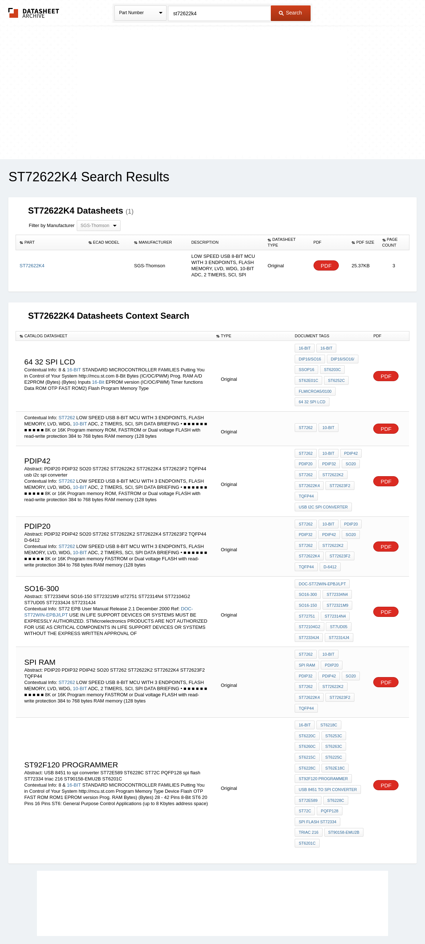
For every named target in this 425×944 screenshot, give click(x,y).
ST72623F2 (339, 477)
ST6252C (335, 377)
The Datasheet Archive (33, 13)
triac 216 (308, 788)
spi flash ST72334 (317, 778)
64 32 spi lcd (312, 397)
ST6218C (328, 690)
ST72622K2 (332, 467)
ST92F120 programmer (323, 739)
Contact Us (320, 919)
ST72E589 (308, 759)
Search (290, 13)
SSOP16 (306, 368)
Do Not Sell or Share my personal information (208, 919)
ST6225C (333, 720)
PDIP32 (328, 457)
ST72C (305, 769)
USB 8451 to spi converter (328, 749)
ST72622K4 (309, 477)
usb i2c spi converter (323, 496)
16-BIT (74, 367)
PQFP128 (328, 769)
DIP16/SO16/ (342, 358)
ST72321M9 (337, 588)
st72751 (307, 598)
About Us (347, 919)
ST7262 (67, 412)
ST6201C (307, 798)
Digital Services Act (282, 919)
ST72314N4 (334, 598)
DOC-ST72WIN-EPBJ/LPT (322, 569)
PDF (326, 266)
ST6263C (333, 710)
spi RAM (351, 634)
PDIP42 (350, 447)
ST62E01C (308, 377)
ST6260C (307, 710)
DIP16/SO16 (310, 358)
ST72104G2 (309, 608)
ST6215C (307, 720)
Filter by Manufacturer (51, 225)
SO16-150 (308, 588)
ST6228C (307, 729)
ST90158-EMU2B (343, 788)
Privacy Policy (141, 919)
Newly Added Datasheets (94, 919)
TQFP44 (306, 487)
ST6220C (307, 700)
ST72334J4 (309, 618)
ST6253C (333, 700)
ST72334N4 (336, 579)
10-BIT (80, 418)
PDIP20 (305, 457)
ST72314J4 (338, 618)
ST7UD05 (338, 608)
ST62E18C (334, 729)
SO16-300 (308, 579)
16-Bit (98, 379)
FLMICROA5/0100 (315, 387)
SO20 (349, 457)
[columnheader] (50, 242)
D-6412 (329, 552)
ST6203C (331, 368)
